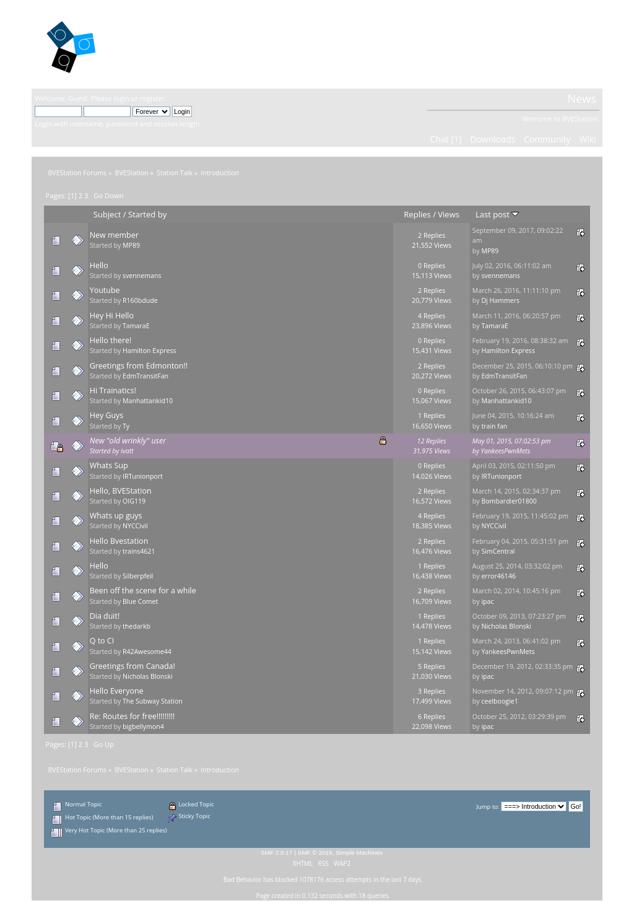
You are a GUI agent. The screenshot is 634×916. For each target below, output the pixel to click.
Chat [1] (446, 139)
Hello (99, 265)
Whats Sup (109, 465)
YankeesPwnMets (506, 451)
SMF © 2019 (315, 852)
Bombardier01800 (508, 501)
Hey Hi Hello (112, 315)
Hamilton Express (149, 350)
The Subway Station (153, 701)
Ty (126, 426)
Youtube (105, 290)
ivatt (127, 451)
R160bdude (140, 300)
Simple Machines (359, 852)
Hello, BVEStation (121, 491)
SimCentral (498, 551)
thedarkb (136, 626)
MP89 (131, 245)
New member (114, 235)
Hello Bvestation (119, 541)
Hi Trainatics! (113, 390)
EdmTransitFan (145, 376)
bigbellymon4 (143, 726)
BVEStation (167, 43)
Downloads (492, 139)
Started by (147, 214)
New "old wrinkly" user (128, 440)
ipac (487, 601)
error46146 (498, 576)
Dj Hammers (500, 300)
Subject (107, 214)
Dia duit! (105, 616)
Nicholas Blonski (506, 626)
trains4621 (139, 551)
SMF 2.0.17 (277, 852)
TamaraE (136, 325)
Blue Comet (140, 601)
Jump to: (487, 807)
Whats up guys (116, 515)
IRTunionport (143, 476)
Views (448, 214)
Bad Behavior (243, 879)
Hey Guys (107, 415)
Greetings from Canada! (132, 666)
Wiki (587, 139)
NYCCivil (135, 525)
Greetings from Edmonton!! (139, 365)
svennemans (142, 275)
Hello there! (111, 340)
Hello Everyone (117, 691)
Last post (497, 214)
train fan (494, 426)
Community (547, 139)
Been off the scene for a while (143, 590)
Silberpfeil (138, 576)
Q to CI (102, 640)
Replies (417, 214)
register (152, 98)
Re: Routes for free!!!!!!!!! (132, 716)
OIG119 (134, 501)
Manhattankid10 (148, 400)
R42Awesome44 (147, 651)
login (121, 98)
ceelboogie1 (499, 701)
